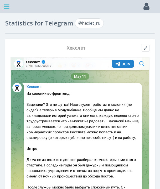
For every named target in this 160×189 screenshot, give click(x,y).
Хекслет (76, 47)
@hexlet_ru (89, 23)
